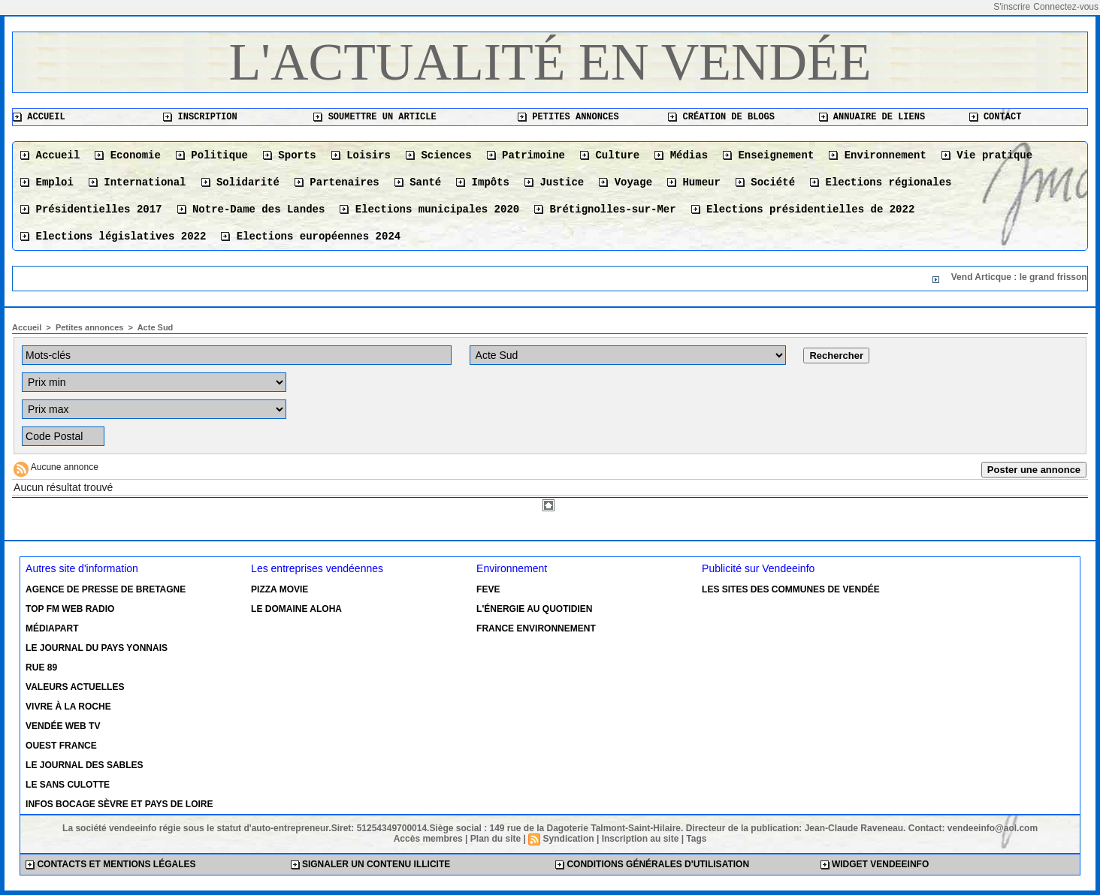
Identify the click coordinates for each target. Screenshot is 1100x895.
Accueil (39, 117)
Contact (995, 117)
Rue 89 (41, 667)
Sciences (439, 155)
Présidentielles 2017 (91, 209)
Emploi (47, 182)
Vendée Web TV (63, 726)
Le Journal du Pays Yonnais (97, 648)
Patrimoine (526, 155)
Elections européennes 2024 (310, 237)
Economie (128, 155)
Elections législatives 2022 (113, 237)
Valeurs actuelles (75, 687)
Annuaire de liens (872, 117)
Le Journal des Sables (84, 765)
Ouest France (61, 745)
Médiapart (52, 628)
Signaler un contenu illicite (371, 864)
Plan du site (495, 838)
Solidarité (240, 182)
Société (765, 182)
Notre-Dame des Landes (251, 209)
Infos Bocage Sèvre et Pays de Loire (119, 804)
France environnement (536, 628)
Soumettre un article (374, 117)
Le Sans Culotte (68, 784)
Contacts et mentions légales (110, 864)
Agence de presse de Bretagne (106, 589)
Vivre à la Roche (68, 706)
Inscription (200, 117)
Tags (696, 838)
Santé (417, 182)
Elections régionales (880, 182)
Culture (609, 155)
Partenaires (337, 182)
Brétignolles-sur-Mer (604, 209)
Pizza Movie (279, 589)
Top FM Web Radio (70, 609)
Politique (212, 155)
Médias (681, 155)
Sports (289, 155)
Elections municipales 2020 (429, 209)
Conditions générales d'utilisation (652, 864)
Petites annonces (568, 117)
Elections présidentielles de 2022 (803, 209)
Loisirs (361, 155)
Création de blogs (721, 117)
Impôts (482, 182)
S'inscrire (1011, 7)
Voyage (625, 182)
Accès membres (428, 838)
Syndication (568, 838)
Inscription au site (640, 838)
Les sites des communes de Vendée (791, 589)
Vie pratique (986, 155)
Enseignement (768, 155)
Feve (488, 589)
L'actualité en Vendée (550, 62)
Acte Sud (156, 327)
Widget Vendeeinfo (874, 864)
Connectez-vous (1065, 7)
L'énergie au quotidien (534, 609)
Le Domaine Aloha (296, 609)
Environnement (877, 155)
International (137, 182)
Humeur (694, 182)
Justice (554, 182)
